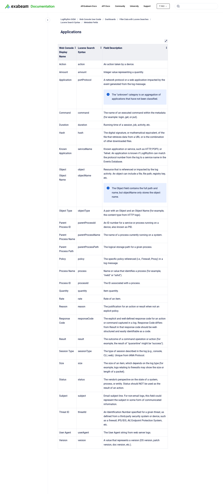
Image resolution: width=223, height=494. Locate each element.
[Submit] (178, 6)
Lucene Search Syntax (70, 22)
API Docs (106, 6)
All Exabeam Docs (89, 6)
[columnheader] (67, 52)
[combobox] (196, 6)
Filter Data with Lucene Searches (134, 19)
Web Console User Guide (90, 19)
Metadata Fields (91, 22)
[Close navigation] (47, 20)
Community (120, 6)
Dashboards (110, 19)
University (134, 6)
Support (147, 6)
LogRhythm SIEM (68, 19)
